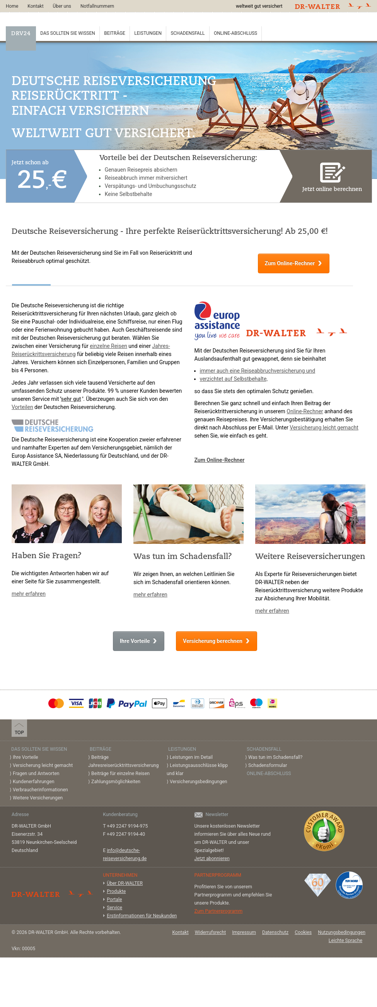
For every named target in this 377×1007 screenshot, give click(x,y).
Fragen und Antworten (36, 773)
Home (12, 6)
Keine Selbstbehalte (128, 194)
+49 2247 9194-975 (127, 826)
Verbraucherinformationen (40, 789)
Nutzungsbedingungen (341, 932)
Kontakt (35, 6)
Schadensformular (267, 765)
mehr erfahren (29, 594)
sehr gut (71, 399)
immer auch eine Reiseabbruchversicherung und (258, 371)
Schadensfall (188, 33)
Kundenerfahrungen (33, 781)
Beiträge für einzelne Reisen (120, 773)
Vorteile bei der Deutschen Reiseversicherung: (178, 158)
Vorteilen (22, 407)
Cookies (303, 932)
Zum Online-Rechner (289, 263)
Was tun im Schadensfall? (275, 757)
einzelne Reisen (108, 346)
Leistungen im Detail (191, 757)
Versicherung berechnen (212, 641)
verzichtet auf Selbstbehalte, (234, 379)
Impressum (244, 932)
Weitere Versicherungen (38, 798)
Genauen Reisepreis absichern (141, 170)
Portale (114, 899)
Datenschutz (275, 932)
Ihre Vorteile (135, 641)
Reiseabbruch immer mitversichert (146, 178)
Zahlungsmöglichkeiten (115, 781)
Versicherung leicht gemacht (324, 427)
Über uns (62, 6)
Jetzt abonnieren (212, 858)
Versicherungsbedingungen (198, 781)
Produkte (116, 891)
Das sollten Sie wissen (67, 33)
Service (114, 907)
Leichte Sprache (345, 940)
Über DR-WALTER (125, 883)
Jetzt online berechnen (332, 175)
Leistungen (148, 33)
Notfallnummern (97, 6)
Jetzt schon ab (40, 175)
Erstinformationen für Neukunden (142, 915)
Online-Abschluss (235, 33)
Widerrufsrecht (210, 932)
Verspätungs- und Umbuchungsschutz (150, 186)
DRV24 (21, 34)
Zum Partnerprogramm (218, 911)
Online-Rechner (305, 411)
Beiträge (114, 33)
